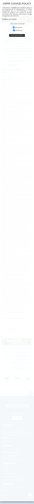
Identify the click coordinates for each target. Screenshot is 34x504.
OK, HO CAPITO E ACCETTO (17, 35)
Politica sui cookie (9, 19)
